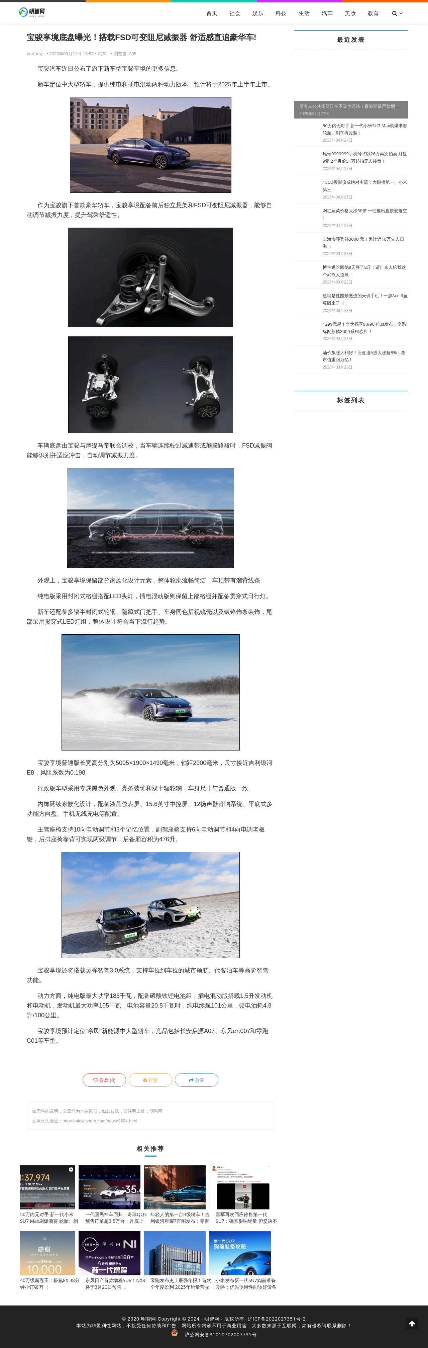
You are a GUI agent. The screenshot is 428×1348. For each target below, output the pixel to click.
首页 (212, 13)
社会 (235, 13)
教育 (373, 13)
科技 (281, 13)
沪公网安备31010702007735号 (221, 1334)
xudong (34, 54)
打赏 (150, 1080)
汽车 (327, 13)
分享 (196, 1080)
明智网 (148, 1319)
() (104, 1080)
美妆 (350, 13)
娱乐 (258, 13)
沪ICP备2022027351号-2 (277, 1319)
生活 (304, 13)
